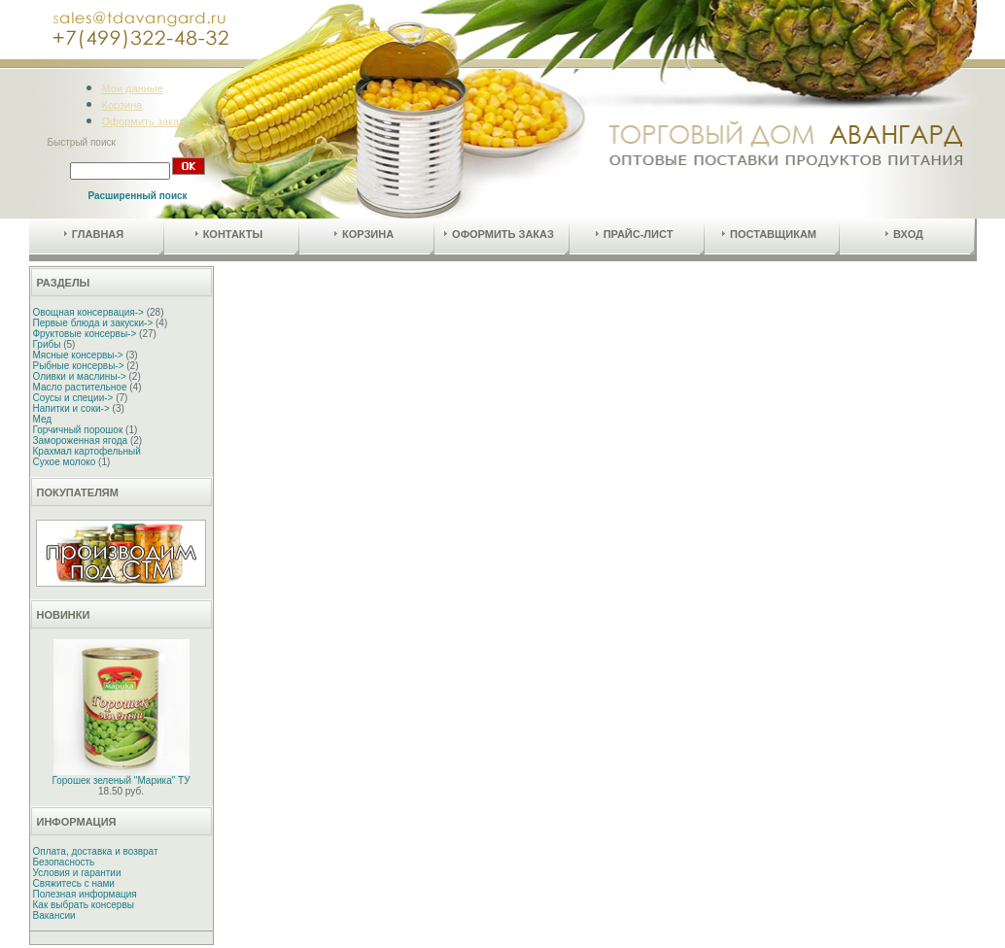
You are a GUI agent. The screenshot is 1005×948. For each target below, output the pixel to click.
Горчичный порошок (78, 429)
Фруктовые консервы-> (85, 333)
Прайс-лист (635, 234)
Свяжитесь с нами (74, 883)
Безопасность (64, 862)
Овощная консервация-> (88, 312)
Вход (904, 234)
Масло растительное (80, 387)
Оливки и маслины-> (79, 376)
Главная (93, 234)
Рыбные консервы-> (78, 365)
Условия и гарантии (77, 872)
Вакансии (54, 915)
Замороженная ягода (80, 440)
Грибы (47, 344)
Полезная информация (85, 894)
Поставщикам (769, 234)
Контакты (229, 234)
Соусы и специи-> (73, 397)
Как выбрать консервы (83, 904)
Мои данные (132, 88)
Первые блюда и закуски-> (93, 323)
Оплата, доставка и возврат (95, 851)
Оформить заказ (143, 121)
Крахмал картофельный (87, 451)
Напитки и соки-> (71, 408)
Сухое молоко (64, 462)
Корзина (122, 105)
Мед (42, 419)
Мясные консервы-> (78, 355)
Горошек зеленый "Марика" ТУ (121, 780)
